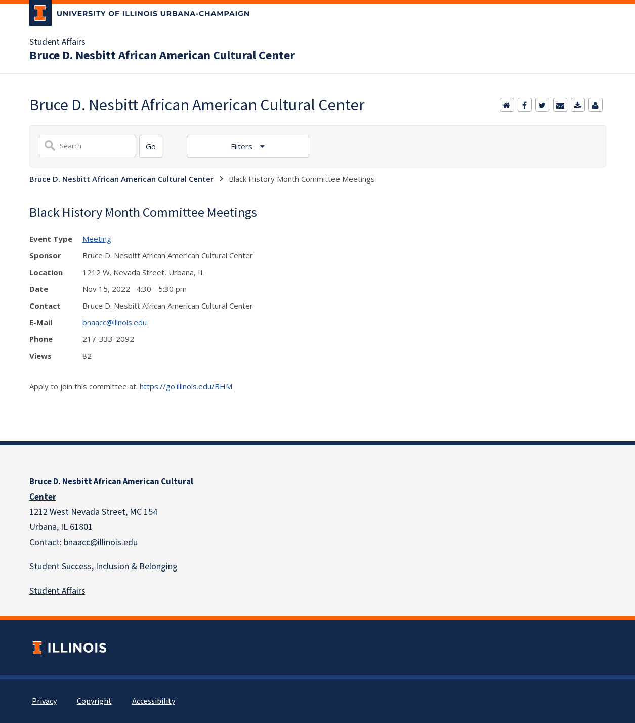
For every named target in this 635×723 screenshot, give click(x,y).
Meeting (96, 239)
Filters (243, 146)
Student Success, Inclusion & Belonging (103, 566)
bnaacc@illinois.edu (101, 542)
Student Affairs (57, 42)
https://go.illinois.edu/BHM (186, 386)
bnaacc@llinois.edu (114, 322)
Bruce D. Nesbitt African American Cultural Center (162, 55)
